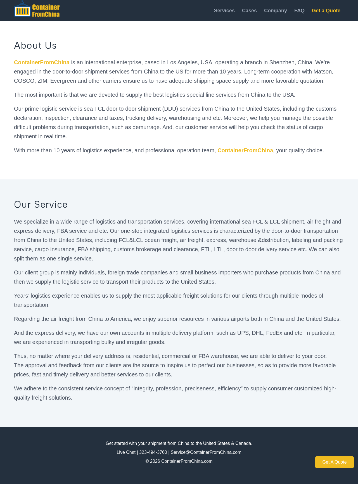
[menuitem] (224, 10)
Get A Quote (334, 462)
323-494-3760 (153, 452)
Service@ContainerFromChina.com (206, 452)
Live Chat (126, 452)
